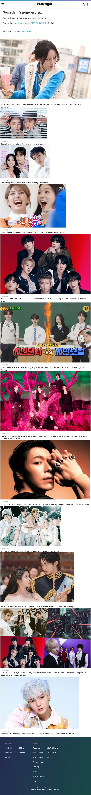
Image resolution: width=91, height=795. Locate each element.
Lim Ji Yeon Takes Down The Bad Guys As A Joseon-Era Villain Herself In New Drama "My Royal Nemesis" (41, 105)
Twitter (7, 757)
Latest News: (26, 31)
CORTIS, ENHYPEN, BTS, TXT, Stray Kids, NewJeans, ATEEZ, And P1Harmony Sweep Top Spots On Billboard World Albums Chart (43, 673)
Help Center (51, 753)
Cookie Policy (38, 762)
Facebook (8, 748)
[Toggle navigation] (2, 4)
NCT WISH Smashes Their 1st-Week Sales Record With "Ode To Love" (30, 551)
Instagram (8, 753)
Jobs (48, 757)
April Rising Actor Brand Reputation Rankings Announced (25, 182)
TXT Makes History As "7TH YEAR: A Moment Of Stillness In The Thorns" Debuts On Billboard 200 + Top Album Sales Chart (43, 437)
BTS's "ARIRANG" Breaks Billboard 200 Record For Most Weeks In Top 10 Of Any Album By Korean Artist (43, 300)
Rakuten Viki (50, 790)
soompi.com (18, 23)
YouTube (22, 753)
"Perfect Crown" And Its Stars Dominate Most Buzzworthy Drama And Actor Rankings (37, 606)
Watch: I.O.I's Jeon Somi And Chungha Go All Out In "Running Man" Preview (33, 232)
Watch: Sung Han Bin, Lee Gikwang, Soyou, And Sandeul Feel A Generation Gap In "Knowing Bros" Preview (42, 368)
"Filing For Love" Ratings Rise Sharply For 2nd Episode (23, 144)
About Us (36, 748)
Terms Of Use (38, 753)
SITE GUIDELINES (39, 23)
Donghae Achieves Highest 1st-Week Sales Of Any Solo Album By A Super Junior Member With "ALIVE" (45, 504)
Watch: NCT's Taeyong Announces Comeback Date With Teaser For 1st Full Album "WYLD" (39, 733)
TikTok (21, 748)
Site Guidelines (52, 748)
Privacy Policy (38, 757)
